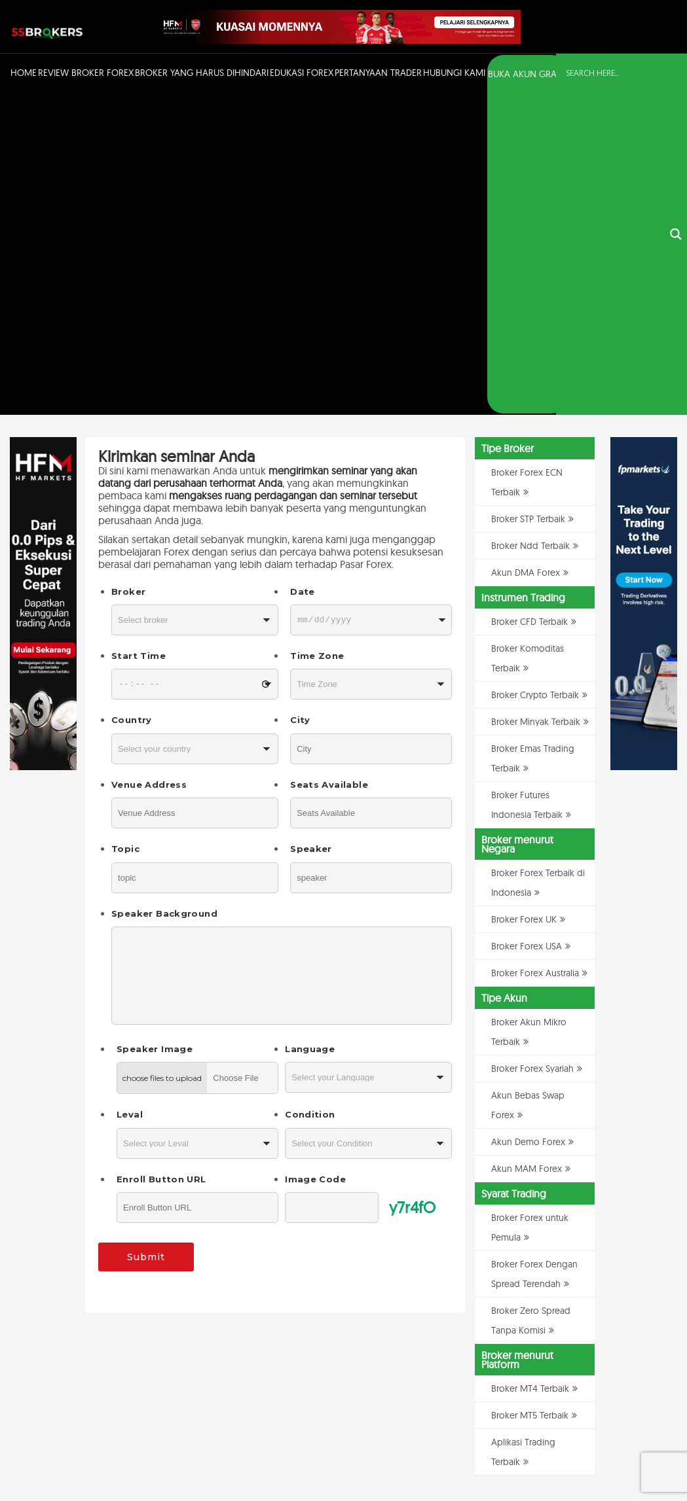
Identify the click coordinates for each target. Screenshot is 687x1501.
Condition (310, 795)
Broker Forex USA (526, 626)
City (300, 400)
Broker (128, 271)
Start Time (138, 336)
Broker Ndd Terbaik (530, 226)
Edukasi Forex (301, 73)
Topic (125, 529)
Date (302, 271)
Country (131, 400)
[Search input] (613, 73)
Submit (146, 938)
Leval (130, 795)
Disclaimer (597, 1457)
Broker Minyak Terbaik (535, 402)
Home (23, 73)
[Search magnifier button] (676, 75)
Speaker (311, 529)
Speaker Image (155, 729)
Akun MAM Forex (526, 849)
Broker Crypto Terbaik (535, 375)
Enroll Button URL (161, 859)
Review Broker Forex (86, 73)
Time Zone (317, 336)
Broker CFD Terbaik (529, 302)
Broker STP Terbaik (528, 199)
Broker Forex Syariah (532, 748)
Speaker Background (164, 593)
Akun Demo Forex (528, 822)
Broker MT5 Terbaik (529, 1095)
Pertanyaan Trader (378, 73)
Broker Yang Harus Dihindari (202, 73)
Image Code (315, 859)
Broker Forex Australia (535, 653)
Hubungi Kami (454, 73)
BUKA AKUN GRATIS (527, 74)
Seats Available (329, 464)
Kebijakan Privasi (546, 1457)
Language (310, 729)
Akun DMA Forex (525, 252)
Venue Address (149, 464)
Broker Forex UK (524, 599)
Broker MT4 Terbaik (530, 1068)
